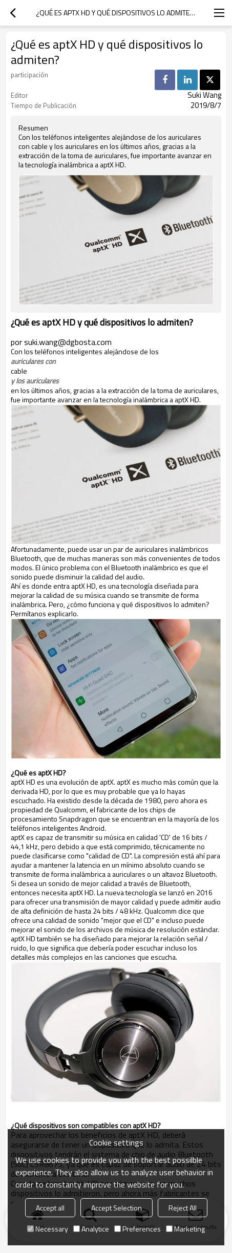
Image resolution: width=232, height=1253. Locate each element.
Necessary (47, 1228)
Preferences (137, 1228)
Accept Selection (116, 1207)
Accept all (50, 1207)
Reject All (182, 1207)
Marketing (185, 1228)
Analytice (91, 1228)
